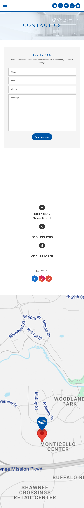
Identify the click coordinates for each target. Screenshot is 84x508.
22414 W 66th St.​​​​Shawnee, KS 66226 (42, 216)
